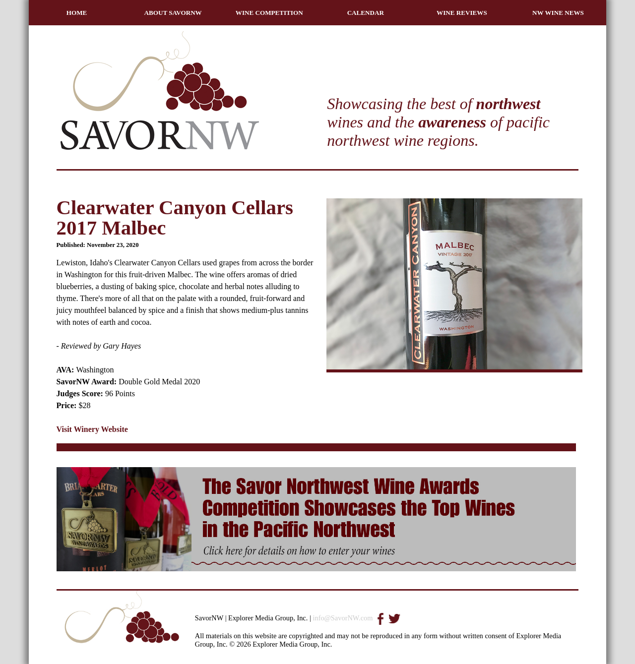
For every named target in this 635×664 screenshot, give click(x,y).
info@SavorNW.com (343, 618)
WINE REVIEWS (462, 12)
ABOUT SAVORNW (173, 12)
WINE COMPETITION (269, 12)
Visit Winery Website (92, 429)
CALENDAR (365, 12)
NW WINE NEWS (558, 12)
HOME (76, 12)
